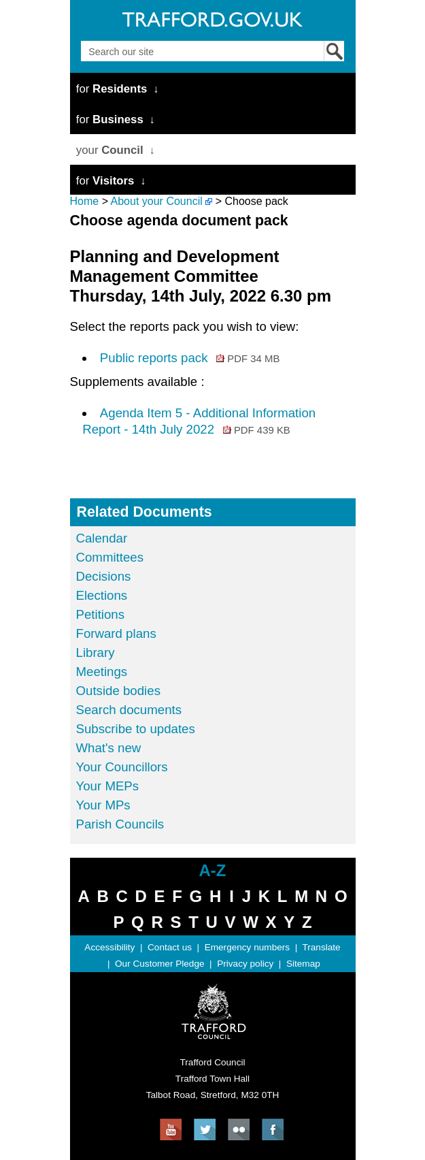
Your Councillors (122, 767)
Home (84, 201)
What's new (108, 748)
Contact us (170, 947)
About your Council (157, 201)
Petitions (100, 614)
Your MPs (103, 805)
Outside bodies (118, 690)
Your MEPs (107, 786)
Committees (110, 557)
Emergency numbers (247, 947)
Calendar (102, 538)
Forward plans (116, 633)
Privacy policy (245, 963)
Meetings (102, 671)
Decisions (103, 576)
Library (95, 652)
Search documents (129, 710)
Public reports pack (190, 358)
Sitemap (303, 963)
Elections (102, 595)
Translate (321, 947)
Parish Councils (120, 824)
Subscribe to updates (135, 729)
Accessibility (109, 947)
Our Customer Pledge (159, 963)
